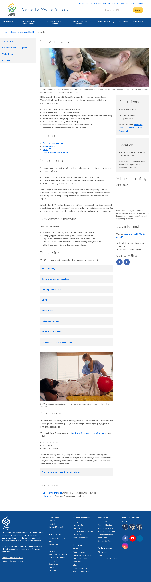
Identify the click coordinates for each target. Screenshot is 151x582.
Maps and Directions (57, 538)
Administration (79, 552)
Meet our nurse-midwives (54, 152)
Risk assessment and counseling (57, 342)
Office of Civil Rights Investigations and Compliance (57, 560)
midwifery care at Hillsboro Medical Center (130, 127)
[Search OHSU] (117, 10)
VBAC (45, 149)
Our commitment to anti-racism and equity (62, 472)
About (75, 549)
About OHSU (55, 534)
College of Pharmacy (106, 534)
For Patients (8, 21)
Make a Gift (53, 545)
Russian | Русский (56, 527)
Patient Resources (81, 517)
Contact (140, 3)
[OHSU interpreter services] (139, 529)
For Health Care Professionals (28, 22)
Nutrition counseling (51, 331)
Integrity (52, 551)
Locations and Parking (104, 21)
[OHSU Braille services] (125, 529)
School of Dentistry (105, 528)
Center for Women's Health (46, 9)
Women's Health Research (79, 22)
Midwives (47, 496)
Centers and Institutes (82, 555)
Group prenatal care (51, 143)
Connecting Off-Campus (107, 558)
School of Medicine (105, 522)
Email (100, 555)
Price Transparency (80, 538)
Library (75, 565)
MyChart (106, 3)
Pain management (50, 321)
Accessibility (54, 548)
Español (52, 524)
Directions (130, 3)
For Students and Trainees (54, 22)
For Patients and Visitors (83, 531)
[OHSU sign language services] (132, 529)
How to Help (138, 21)
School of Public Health (107, 531)
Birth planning (48, 268)
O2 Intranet (102, 552)
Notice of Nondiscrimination (13, 561)
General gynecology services (55, 279)
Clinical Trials (78, 534)
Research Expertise (81, 571)
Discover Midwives (51, 492)
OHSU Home (83, 3)
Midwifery (7, 41)
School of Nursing (105, 525)
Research (77, 545)
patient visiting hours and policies (86, 433)
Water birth (48, 146)
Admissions (102, 538)
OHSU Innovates (80, 568)
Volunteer (53, 570)
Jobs (122, 3)
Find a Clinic (77, 528)
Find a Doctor (95, 3)
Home (4, 32)
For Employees (105, 548)
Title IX (52, 567)
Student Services (104, 541)
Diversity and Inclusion (58, 554)
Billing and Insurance (81, 522)
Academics (103, 517)
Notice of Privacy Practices (12, 558)
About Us (123, 21)
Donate (115, 3)
